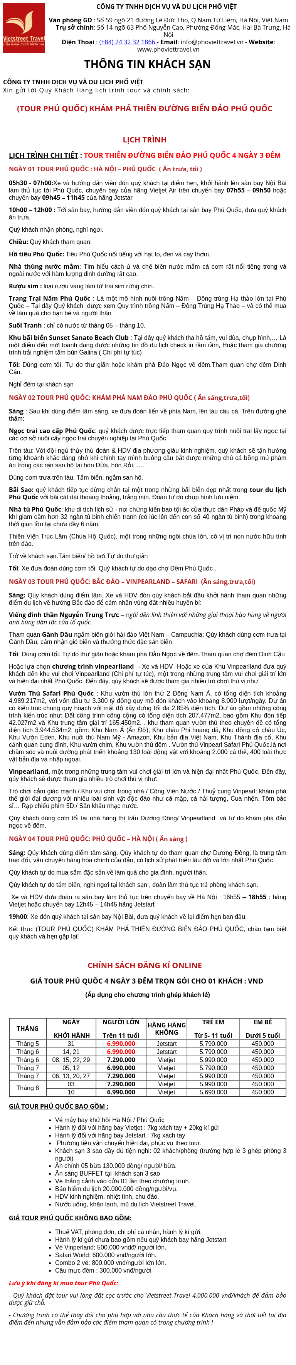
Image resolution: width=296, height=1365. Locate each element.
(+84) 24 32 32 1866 (127, 42)
